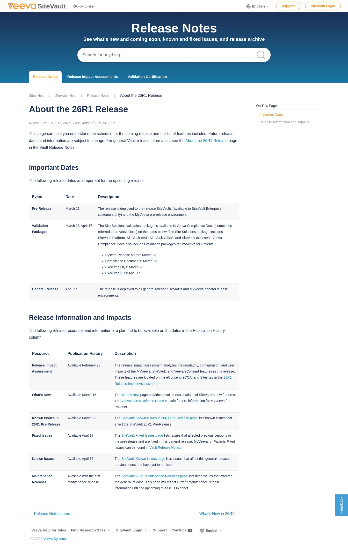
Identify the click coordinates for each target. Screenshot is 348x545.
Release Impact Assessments (92, 77)
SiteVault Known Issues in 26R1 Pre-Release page (159, 418)
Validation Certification (147, 77)
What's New (130, 395)
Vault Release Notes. (165, 447)
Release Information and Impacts (284, 122)
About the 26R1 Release (206, 141)
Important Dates (272, 115)
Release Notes (45, 77)
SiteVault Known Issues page (143, 459)
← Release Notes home (49, 514)
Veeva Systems (55, 539)
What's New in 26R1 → (219, 514)
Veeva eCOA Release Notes (142, 401)
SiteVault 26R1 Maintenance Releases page (154, 476)
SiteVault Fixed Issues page (142, 435)
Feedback (341, 505)
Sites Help (36, 95)
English (257, 6)
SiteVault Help (65, 95)
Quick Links (85, 6)
